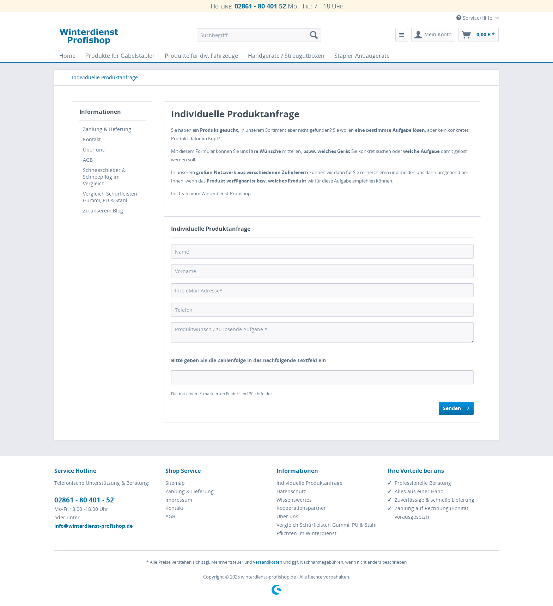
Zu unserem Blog (103, 210)
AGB (88, 159)
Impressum (178, 499)
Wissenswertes (294, 499)
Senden (456, 407)
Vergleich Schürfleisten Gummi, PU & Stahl (110, 197)
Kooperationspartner (301, 508)
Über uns (94, 149)
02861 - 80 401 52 (260, 6)
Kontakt (92, 139)
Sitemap (175, 483)
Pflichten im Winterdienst (306, 533)
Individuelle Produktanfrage (309, 483)
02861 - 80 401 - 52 (84, 500)
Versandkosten (267, 562)
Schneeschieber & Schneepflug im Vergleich (104, 177)
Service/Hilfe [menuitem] (475, 17)
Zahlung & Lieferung (107, 129)
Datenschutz (291, 491)
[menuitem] (259, 35)
